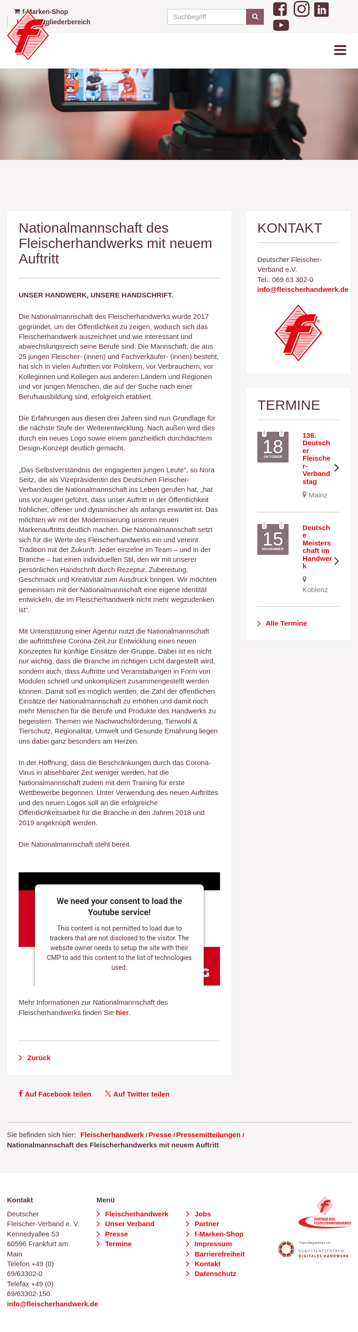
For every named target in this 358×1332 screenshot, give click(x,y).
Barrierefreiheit (219, 1254)
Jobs (202, 1214)
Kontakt (206, 1264)
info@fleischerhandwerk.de (303, 289)
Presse (159, 1135)
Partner (206, 1224)
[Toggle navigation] (341, 50)
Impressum (212, 1244)
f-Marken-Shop (218, 1234)
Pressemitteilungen (208, 1135)
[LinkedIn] (321, 7)
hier (122, 1012)
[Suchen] (254, 17)
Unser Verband (128, 1224)
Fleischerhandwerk (112, 1135)
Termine (117, 1244)
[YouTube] (281, 24)
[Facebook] (281, 7)
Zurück (37, 1058)
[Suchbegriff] (214, 17)
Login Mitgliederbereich (53, 22)
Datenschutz (214, 1273)
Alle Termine (285, 623)
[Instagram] (302, 7)
